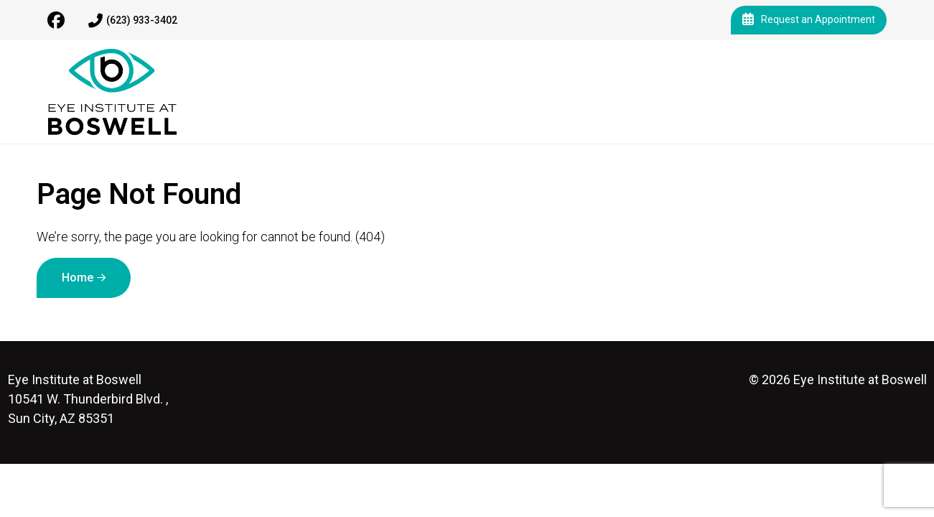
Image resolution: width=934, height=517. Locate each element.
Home (77, 277)
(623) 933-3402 (132, 21)
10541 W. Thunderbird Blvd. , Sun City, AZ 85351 (88, 399)
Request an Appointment (808, 20)
